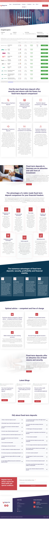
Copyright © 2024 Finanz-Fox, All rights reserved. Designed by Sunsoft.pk (11, 534)
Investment (29, 4)
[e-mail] (34, 525)
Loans (10, 4)
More (37, 4)
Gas (34, 4)
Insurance (24, 4)
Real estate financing (17, 4)
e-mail (38, 524)
